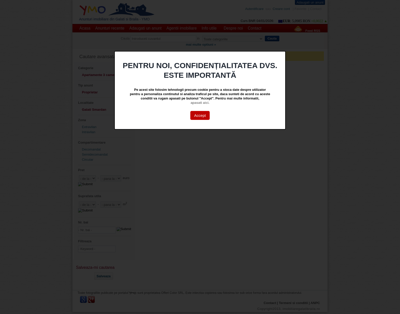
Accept (200, 115)
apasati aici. (200, 103)
